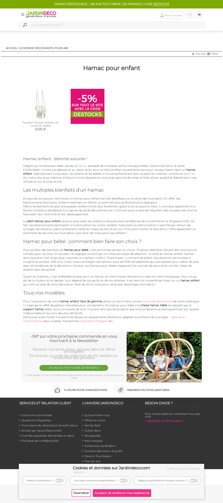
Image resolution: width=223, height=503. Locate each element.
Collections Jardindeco (100, 446)
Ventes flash (92, 425)
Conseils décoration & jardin (103, 451)
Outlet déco (92, 430)
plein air (189, 173)
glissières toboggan (94, 321)
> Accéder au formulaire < (165, 421)
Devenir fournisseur (97, 456)
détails (81, 472)
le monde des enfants (157, 301)
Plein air (61, 48)
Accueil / (12, 48)
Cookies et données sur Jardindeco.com (111, 468)
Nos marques (93, 441)
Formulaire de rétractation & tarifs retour (50, 425)
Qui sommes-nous (97, 415)
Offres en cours (94, 420)
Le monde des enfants (36, 48)
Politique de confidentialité (40, 441)
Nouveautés (92, 435)
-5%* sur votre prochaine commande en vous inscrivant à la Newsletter (74, 338)
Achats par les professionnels (41, 430)
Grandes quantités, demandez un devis (48, 435)
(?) (52, 480)
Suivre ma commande (37, 415)
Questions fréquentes (36, 420)
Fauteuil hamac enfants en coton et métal (40, 124)
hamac (82, 166)
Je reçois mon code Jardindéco (74, 367)
